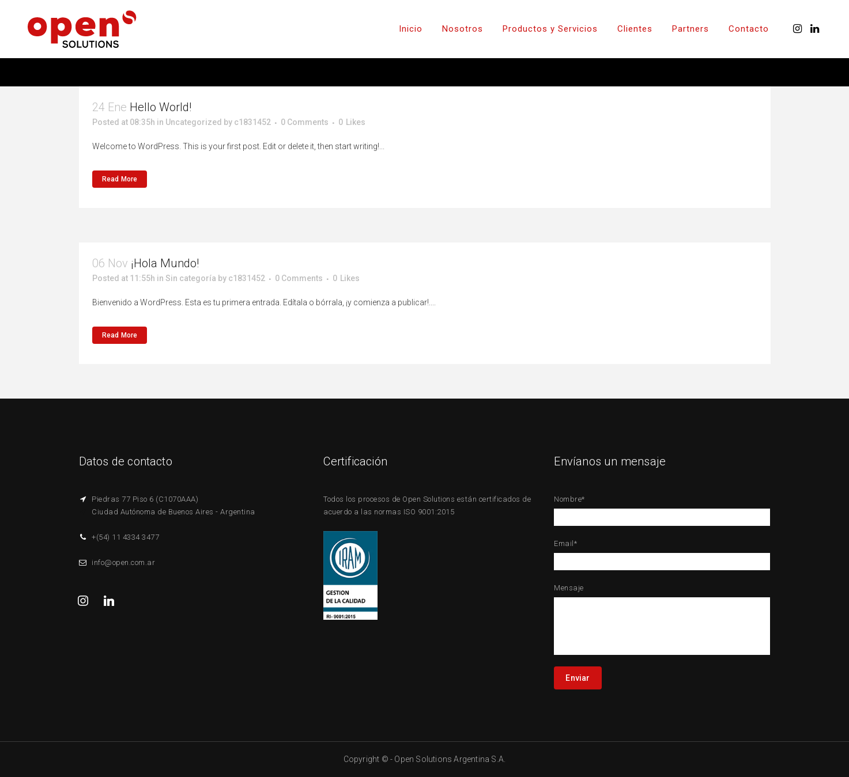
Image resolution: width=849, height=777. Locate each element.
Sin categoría (190, 278)
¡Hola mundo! (165, 263)
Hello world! (160, 107)
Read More (120, 179)
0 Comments (305, 122)
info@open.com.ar (123, 562)
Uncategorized (193, 122)
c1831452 (252, 122)
